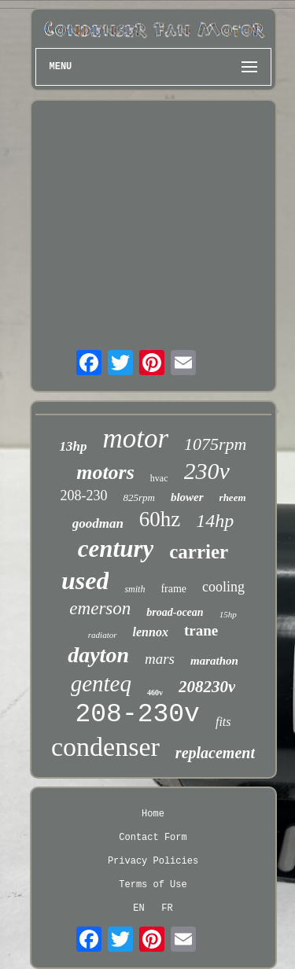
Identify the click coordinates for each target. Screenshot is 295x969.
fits (223, 721)
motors (105, 472)
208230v (207, 686)
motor (135, 438)
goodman (98, 523)
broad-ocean (174, 612)
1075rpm (215, 444)
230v (207, 471)
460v (155, 692)
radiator (102, 634)
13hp (73, 446)
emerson (100, 608)
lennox (150, 632)
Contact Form (152, 837)
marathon (214, 660)
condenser (105, 746)
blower (187, 497)
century (115, 548)
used (85, 580)
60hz (159, 519)
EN (138, 908)
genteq (101, 683)
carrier (198, 551)
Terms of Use (152, 884)
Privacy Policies (153, 861)
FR (166, 908)
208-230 (83, 495)
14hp (215, 520)
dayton (98, 655)
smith (134, 589)
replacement (215, 752)
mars (160, 658)
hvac (159, 478)
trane (201, 630)
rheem (232, 497)
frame (173, 589)
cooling (223, 587)
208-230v (138, 714)
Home (153, 814)
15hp (228, 614)
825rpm (138, 497)
